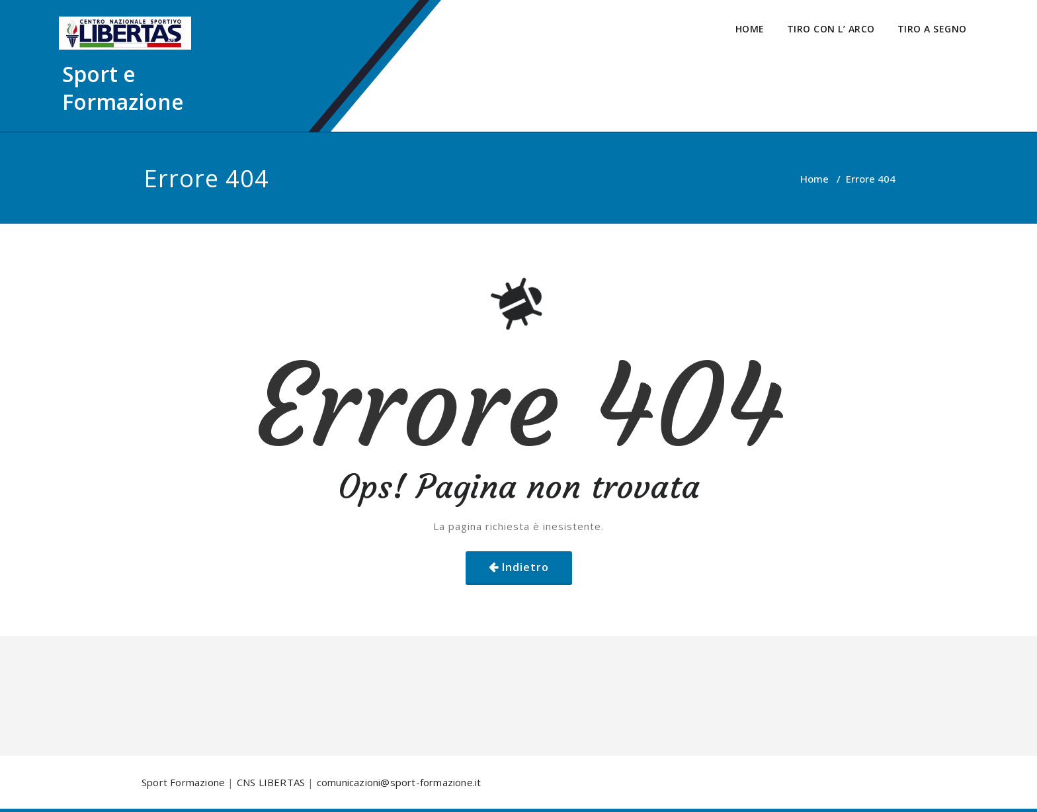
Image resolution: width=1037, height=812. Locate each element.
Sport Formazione (183, 782)
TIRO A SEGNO (932, 29)
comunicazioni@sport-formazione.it (399, 782)
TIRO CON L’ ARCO (831, 29)
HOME (750, 29)
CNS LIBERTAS (271, 782)
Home (814, 178)
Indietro (525, 567)
